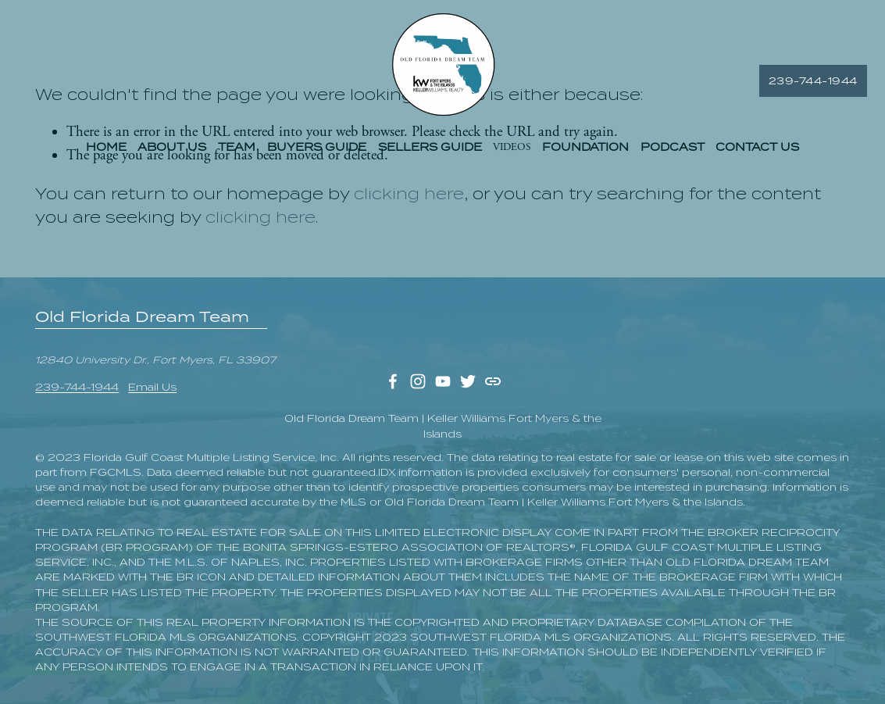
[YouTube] (443, 381)
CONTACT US (757, 151)
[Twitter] (468, 381)
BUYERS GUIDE (316, 151)
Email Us (152, 387)
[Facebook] (393, 381)
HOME (106, 151)
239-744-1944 (795, 85)
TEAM (236, 151)
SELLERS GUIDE (430, 151)
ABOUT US (171, 151)
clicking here (409, 193)
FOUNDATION (585, 151)
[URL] (493, 381)
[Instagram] (418, 381)
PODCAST (673, 151)
